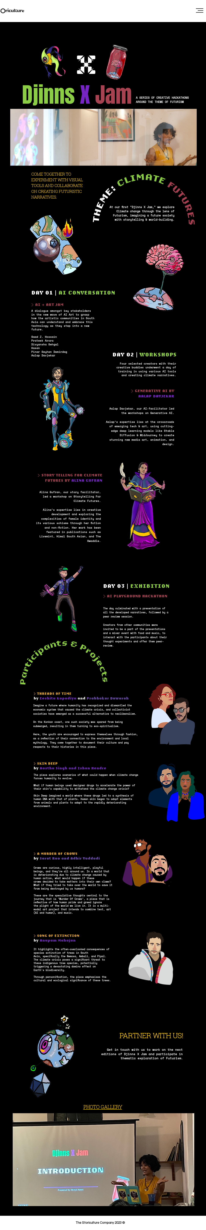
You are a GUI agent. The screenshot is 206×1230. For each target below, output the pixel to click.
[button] (199, 10)
